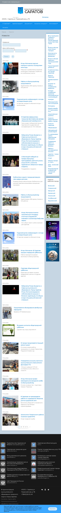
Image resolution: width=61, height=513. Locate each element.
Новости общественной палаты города (53, 119)
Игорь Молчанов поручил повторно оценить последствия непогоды (31, 65)
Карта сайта (12, 499)
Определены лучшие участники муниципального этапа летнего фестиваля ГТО (32, 363)
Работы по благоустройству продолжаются (30, 82)
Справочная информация (11, 2)
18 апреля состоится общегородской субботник (29, 326)
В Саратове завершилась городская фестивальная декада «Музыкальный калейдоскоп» (32, 119)
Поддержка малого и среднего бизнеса (52, 144)
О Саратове (6, 23)
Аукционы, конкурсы (40, 23)
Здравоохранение (53, 80)
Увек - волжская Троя (53, 165)
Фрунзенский (52, 201)
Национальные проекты (53, 114)
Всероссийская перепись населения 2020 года (53, 61)
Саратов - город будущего (53, 154)
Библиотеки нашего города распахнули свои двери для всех (26, 178)
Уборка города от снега (53, 161)
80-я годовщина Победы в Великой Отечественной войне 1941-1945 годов (53, 39)
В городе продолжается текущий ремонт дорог (32, 344)
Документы (28, 23)
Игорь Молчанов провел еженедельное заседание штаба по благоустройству (32, 381)
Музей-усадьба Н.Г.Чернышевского (53, 110)
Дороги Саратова (51, 76)
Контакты (5, 27)
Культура (51, 99)
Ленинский (51, 196)
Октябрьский (52, 198)
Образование (52, 127)
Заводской (51, 191)
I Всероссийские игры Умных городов (53, 48)
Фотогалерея (53, 23)
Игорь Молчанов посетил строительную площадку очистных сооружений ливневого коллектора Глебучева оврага (32, 216)
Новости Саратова (51, 124)
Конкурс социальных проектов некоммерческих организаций (53, 94)
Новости (11, 32)
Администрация (17, 23)
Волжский (51, 186)
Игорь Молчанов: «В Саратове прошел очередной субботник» (31, 251)
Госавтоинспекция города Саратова (53, 71)
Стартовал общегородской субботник (30, 269)
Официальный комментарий (52, 131)
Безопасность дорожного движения (52, 54)
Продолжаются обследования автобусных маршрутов (28, 308)
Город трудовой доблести (53, 66)
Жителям (45, 17)
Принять (53, 509)
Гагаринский (52, 188)
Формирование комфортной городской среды (53, 171)
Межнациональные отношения (53, 102)
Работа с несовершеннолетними (53, 150)
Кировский (51, 193)
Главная (4, 32)
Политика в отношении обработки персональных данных (9, 504)
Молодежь (51, 106)
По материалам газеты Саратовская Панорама (53, 137)
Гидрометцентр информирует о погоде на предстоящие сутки (30, 100)
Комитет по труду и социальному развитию (52, 86)
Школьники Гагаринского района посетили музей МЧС (32, 415)
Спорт (50, 158)
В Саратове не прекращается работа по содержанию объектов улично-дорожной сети (32, 398)
